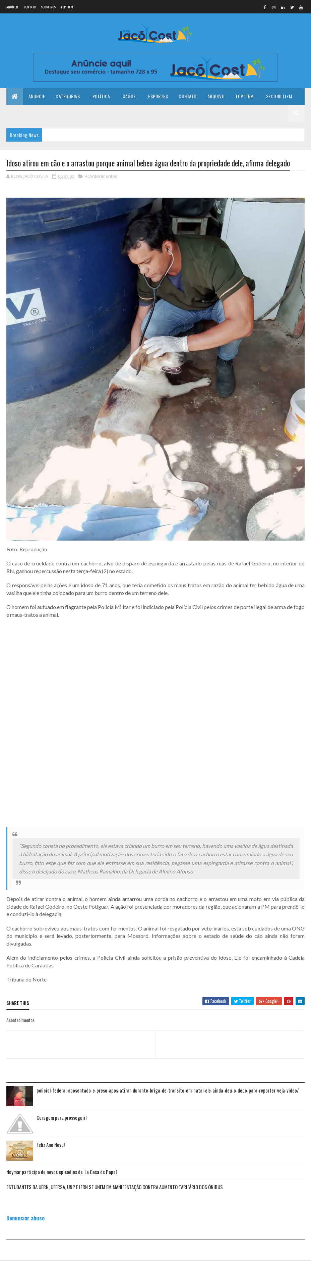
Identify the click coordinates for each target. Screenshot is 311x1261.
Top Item (67, 6)
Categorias (68, 96)
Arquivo (216, 96)
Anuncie (12, 6)
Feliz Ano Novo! (51, 1145)
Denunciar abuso (25, 1218)
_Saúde (128, 96)
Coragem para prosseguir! (61, 1117)
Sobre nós (48, 6)
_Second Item (278, 96)
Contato (30, 6)
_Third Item (24, 113)
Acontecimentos (101, 176)
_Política (100, 96)
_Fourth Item (60, 113)
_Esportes (157, 96)
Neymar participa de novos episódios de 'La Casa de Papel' (61, 1172)
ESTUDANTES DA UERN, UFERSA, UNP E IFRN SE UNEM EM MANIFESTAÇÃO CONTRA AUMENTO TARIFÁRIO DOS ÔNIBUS (114, 1187)
